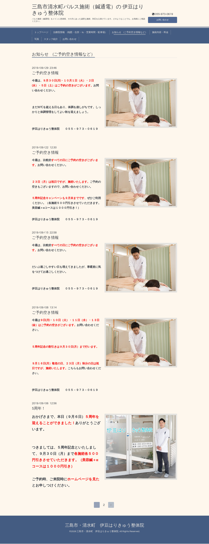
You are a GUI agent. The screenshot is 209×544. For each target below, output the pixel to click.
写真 (36, 39)
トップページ (41, 32)
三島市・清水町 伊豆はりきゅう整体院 (104, 525)
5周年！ (38, 408)
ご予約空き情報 (45, 73)
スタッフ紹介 (51, 39)
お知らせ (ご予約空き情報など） (129, 32)
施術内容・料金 (160, 32)
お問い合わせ (163, 19)
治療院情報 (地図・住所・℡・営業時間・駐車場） (80, 32)
